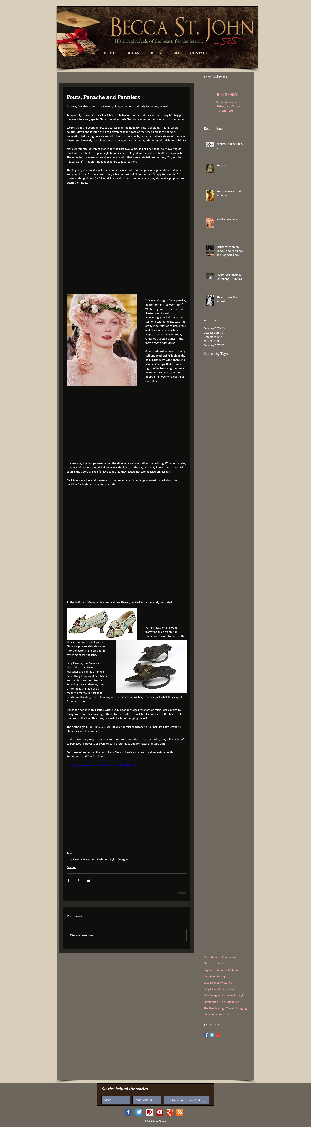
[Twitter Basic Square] (212, 1035)
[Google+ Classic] (170, 1112)
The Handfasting (214, 1008)
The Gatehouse (230, 1001)
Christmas (210, 963)
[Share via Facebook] (69, 880)
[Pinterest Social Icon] (149, 1112)
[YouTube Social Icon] (159, 1112)
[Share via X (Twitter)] (78, 880)
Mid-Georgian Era (214, 995)
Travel (230, 1008)
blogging (241, 1008)
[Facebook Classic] (128, 1112)
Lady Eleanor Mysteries (81, 859)
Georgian (123, 859)
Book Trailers (212, 957)
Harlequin (223, 976)
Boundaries (229, 957)
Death (221, 963)
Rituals (232, 995)
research (224, 1014)
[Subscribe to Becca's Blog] (186, 1100)
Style (112, 859)
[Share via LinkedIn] (88, 880)
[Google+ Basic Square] (218, 1035)
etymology (210, 1014)
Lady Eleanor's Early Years (219, 989)
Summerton (211, 1001)
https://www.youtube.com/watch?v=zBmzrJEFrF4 (101, 765)
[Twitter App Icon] (138, 1112)
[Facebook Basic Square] (206, 1035)
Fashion (102, 859)
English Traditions (215, 970)
